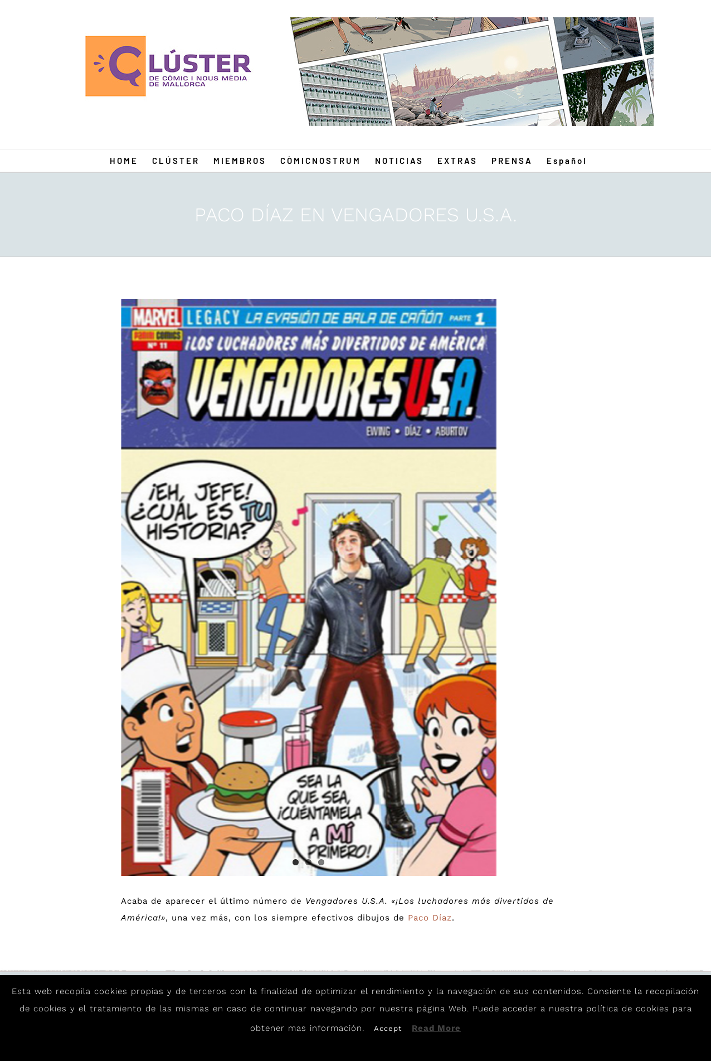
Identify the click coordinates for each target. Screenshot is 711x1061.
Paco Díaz (430, 918)
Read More (436, 1028)
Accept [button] (388, 1028)
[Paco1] (308, 587)
